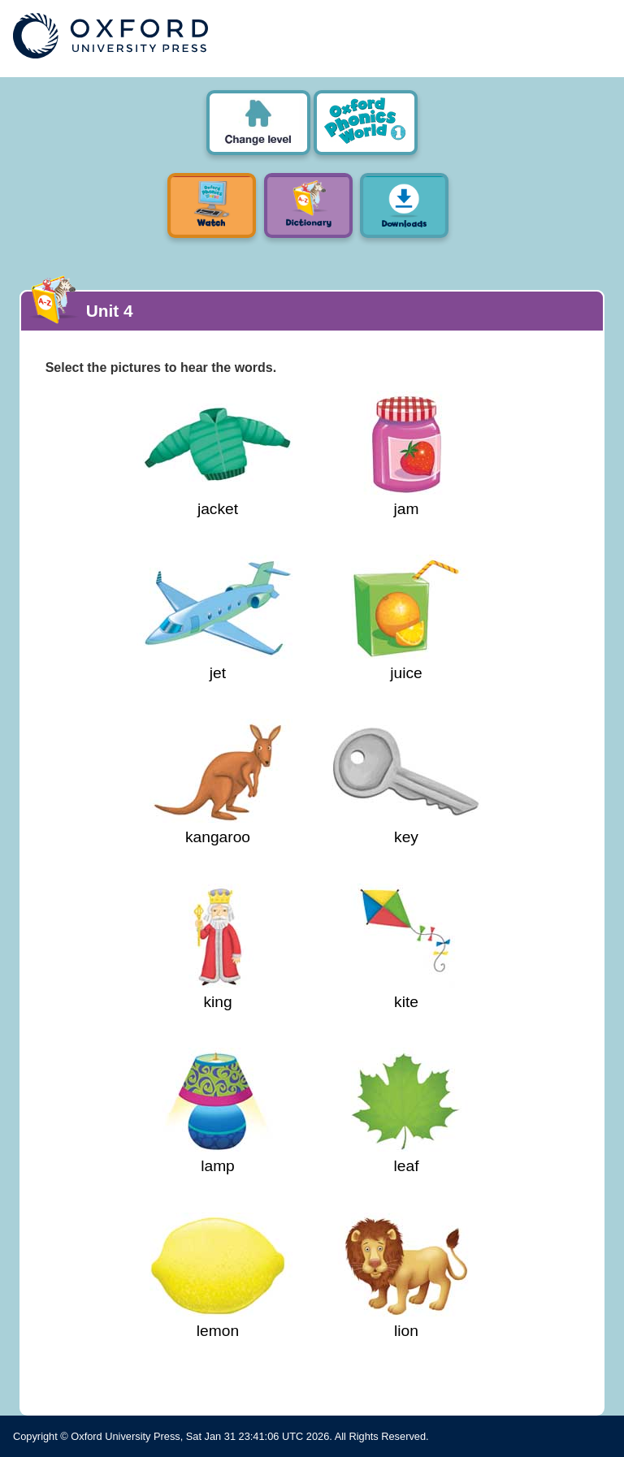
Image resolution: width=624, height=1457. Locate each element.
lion (406, 1276)
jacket (217, 454)
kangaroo (217, 782)
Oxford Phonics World (258, 122)
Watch (211, 205)
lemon (217, 1276)
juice (406, 618)
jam (406, 454)
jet (217, 618)
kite (406, 947)
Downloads (404, 205)
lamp (217, 1111)
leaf (406, 1111)
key (406, 782)
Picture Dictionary (308, 205)
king (217, 947)
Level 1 (366, 122)
